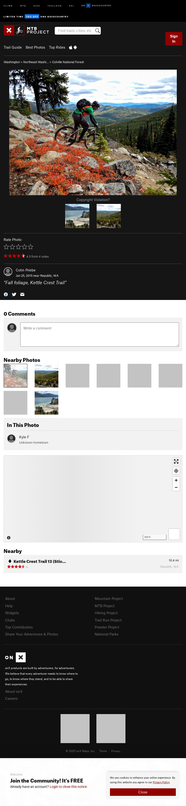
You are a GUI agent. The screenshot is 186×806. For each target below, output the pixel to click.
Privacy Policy (161, 782)
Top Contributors (19, 627)
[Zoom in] (176, 480)
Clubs (10, 620)
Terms (103, 751)
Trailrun (54, 5)
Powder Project (107, 627)
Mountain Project (109, 598)
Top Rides (57, 47)
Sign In (174, 38)
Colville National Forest (68, 62)
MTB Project (105, 606)
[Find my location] (176, 470)
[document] (143, 786)
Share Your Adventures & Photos (31, 634)
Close (142, 792)
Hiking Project (106, 613)
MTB (23, 5)
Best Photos (35, 47)
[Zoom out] (176, 487)
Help (9, 606)
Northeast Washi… (36, 62)
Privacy (115, 751)
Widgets (12, 613)
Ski (71, 5)
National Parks (106, 634)
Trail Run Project (108, 620)
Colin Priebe (26, 270)
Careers (11, 698)
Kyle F (24, 437)
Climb (8, 5)
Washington (12, 62)
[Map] (93, 498)
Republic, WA (49, 275)
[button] (6, 294)
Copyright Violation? (93, 199)
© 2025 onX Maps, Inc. (80, 751)
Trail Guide (13, 47)
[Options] (174, 534)
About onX (14, 691)
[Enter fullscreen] (176, 461)
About (10, 598)
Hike (36, 5)
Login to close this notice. (69, 787)
